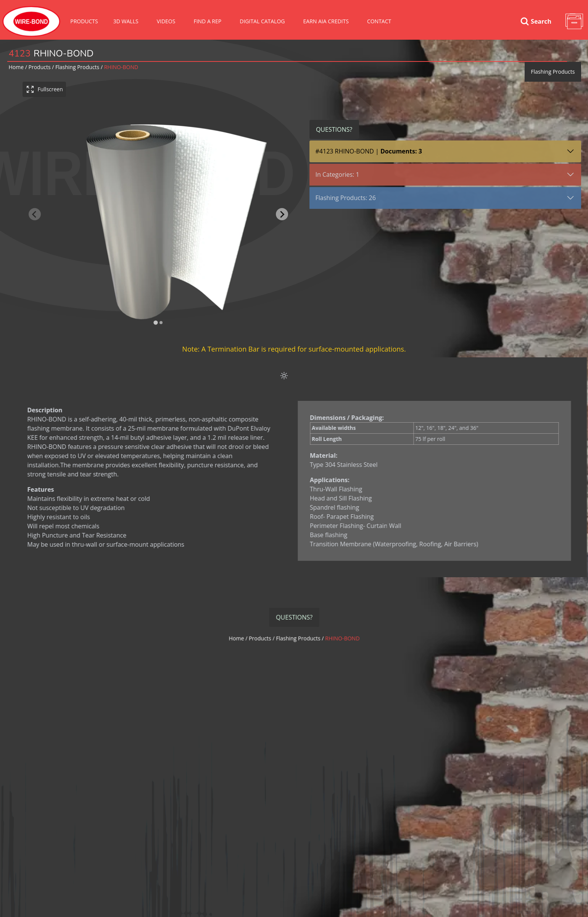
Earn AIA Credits (326, 21)
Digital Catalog (262, 21)
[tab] (155, 323)
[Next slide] (282, 214)
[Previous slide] (35, 214)
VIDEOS (166, 21)
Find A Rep (207, 21)
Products (84, 21)
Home (16, 67)
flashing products (77, 67)
